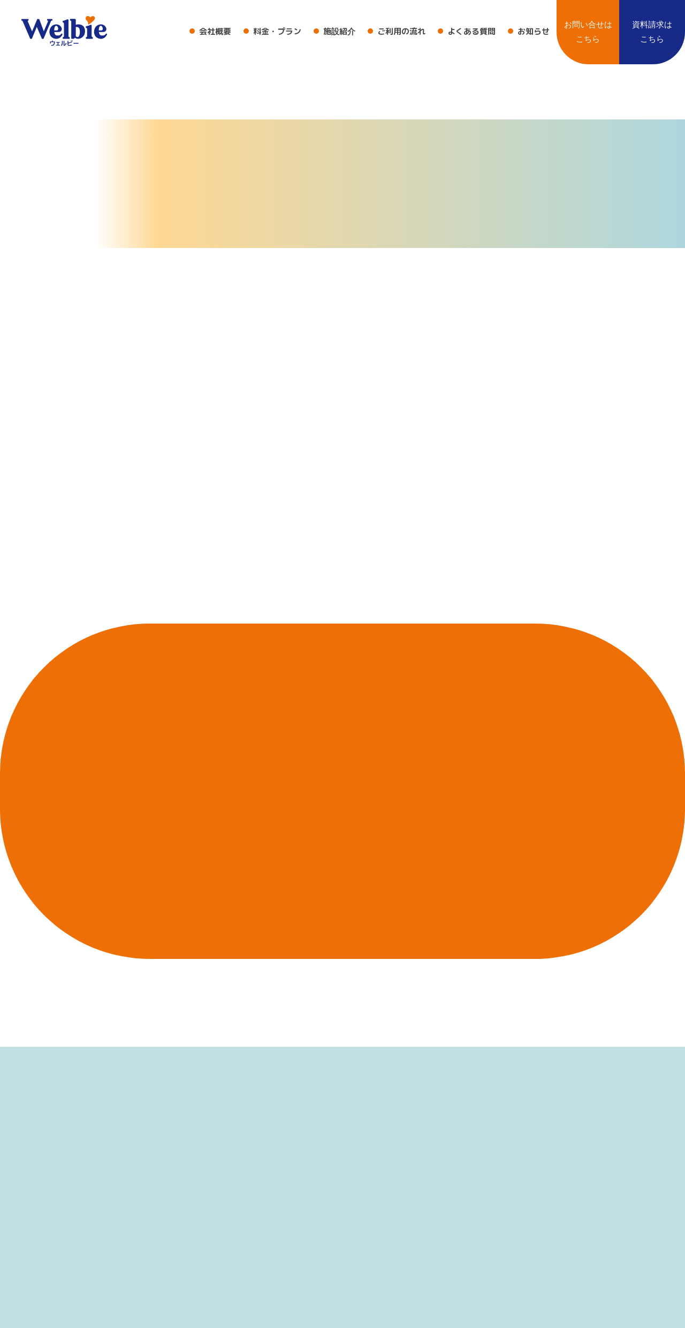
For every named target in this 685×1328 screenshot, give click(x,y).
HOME (624, 316)
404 (657, 316)
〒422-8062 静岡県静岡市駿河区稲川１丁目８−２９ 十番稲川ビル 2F (140, 1315)
